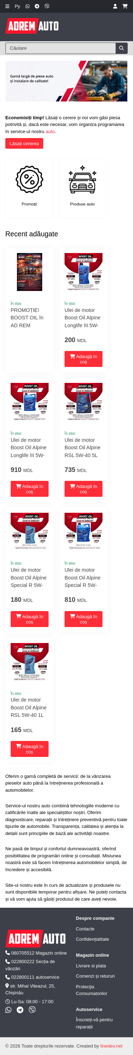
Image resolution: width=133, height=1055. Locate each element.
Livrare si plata (91, 965)
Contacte (85, 929)
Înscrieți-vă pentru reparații (94, 1023)
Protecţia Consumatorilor (91, 990)
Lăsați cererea (24, 143)
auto (50, 131)
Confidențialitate (92, 939)
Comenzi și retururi (95, 976)
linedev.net (111, 1046)
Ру (17, 6)
